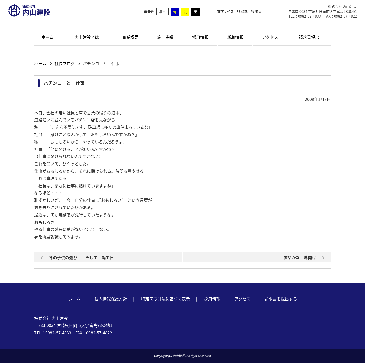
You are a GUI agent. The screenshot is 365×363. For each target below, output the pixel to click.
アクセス (270, 37)
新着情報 (235, 37)
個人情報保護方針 (111, 299)
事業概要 (130, 37)
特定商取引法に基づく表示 (165, 299)
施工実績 (165, 37)
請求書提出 (309, 37)
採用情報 (200, 37)
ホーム (47, 37)
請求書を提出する (281, 299)
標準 (162, 11)
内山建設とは (87, 37)
